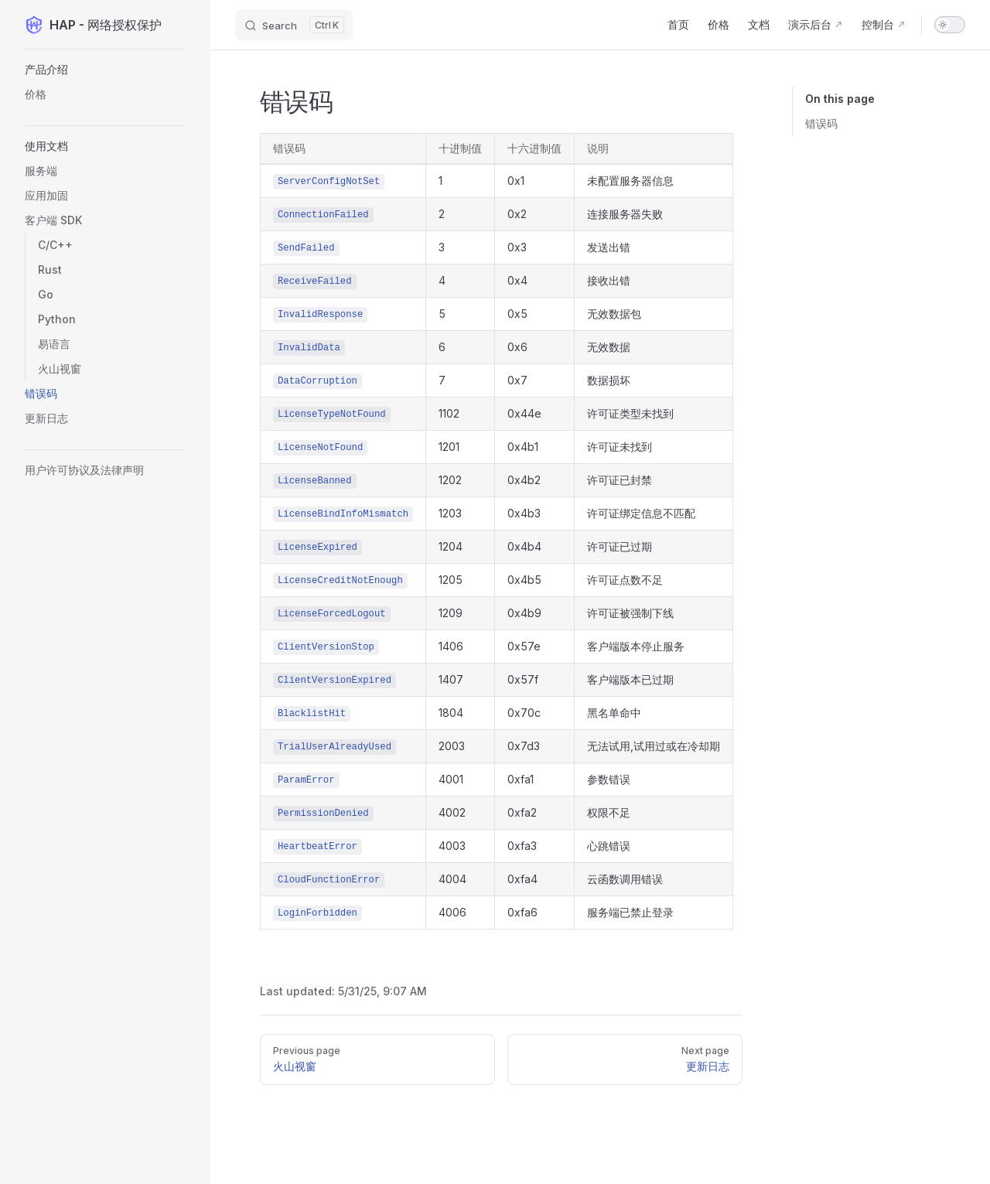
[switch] (949, 24)
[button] (105, 146)
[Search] (294, 24)
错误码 (821, 123)
